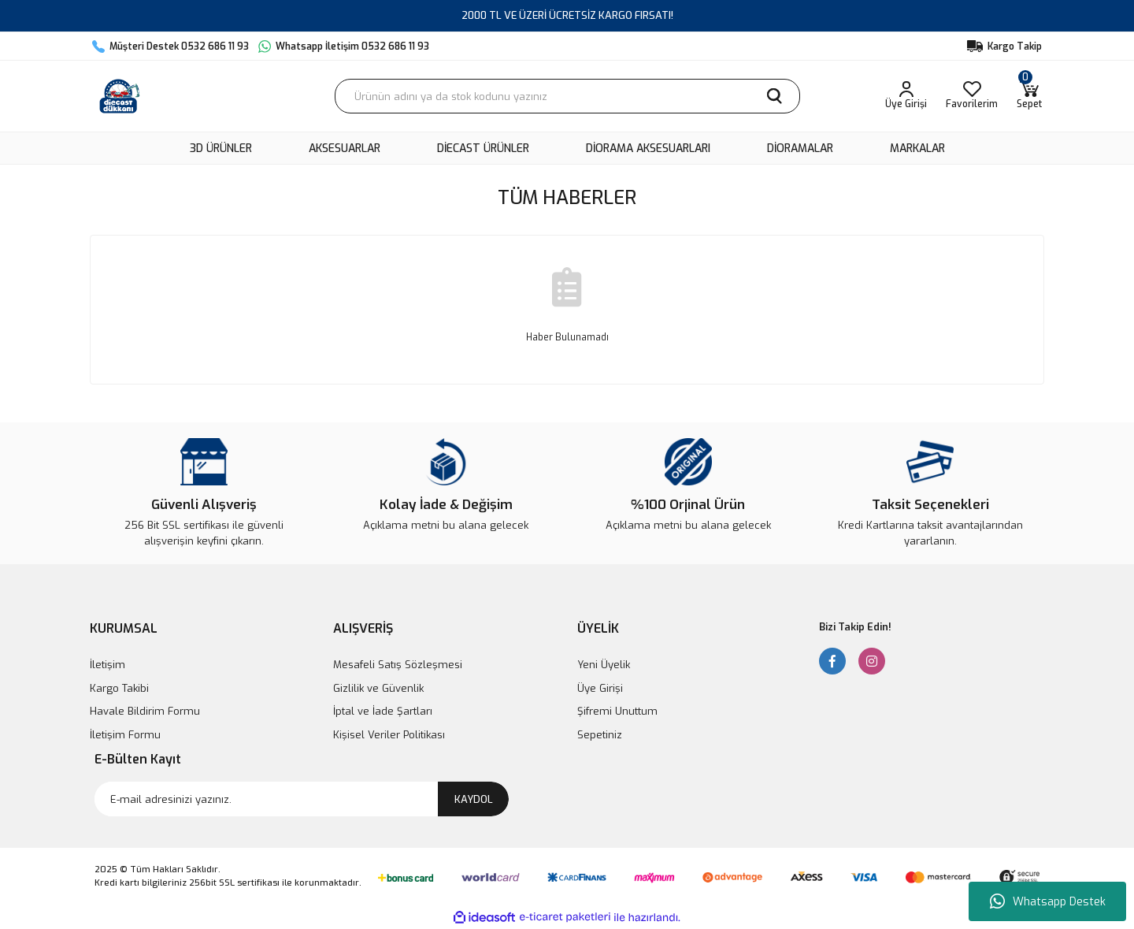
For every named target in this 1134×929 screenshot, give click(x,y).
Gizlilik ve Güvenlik (378, 688)
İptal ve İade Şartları (382, 711)
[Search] (567, 96)
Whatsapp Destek (1048, 901)
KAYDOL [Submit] (473, 799)
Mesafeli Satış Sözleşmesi (397, 664)
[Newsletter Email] (301, 799)
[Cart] (1029, 96)
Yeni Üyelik (603, 664)
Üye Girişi (600, 688)
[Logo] (119, 96)
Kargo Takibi (119, 688)
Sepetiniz (599, 734)
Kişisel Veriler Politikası (389, 734)
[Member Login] (906, 96)
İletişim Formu (125, 734)
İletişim (107, 664)
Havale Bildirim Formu (145, 711)
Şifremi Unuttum (617, 711)
